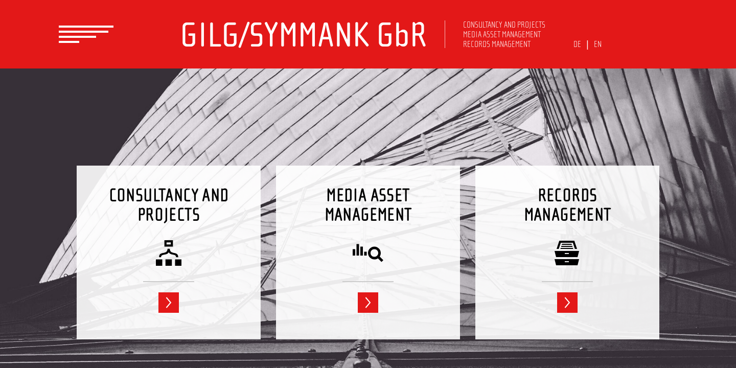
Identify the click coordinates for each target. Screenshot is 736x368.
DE (577, 44)
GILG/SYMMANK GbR (303, 35)
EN (598, 44)
